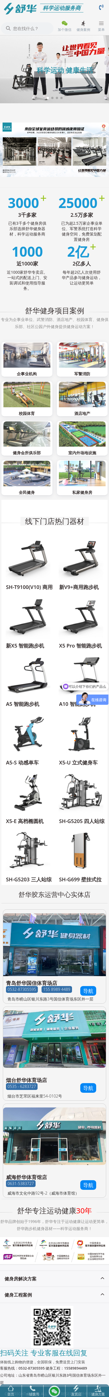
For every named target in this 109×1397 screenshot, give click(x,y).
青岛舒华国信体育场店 (31, 983)
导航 (88, 990)
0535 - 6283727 (22, 1086)
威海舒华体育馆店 (26, 1177)
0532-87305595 (22, 989)
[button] (48, 98)
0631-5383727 (21, 1183)
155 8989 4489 (56, 989)
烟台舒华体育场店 (26, 1080)
